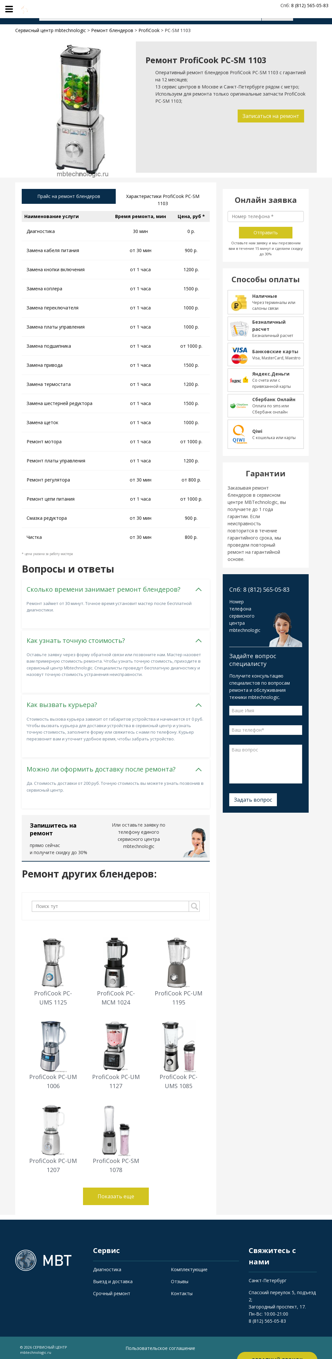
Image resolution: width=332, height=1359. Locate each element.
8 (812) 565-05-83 (267, 1317)
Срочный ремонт (111, 1289)
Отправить (266, 232)
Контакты (182, 1289)
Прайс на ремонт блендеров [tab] (68, 197)
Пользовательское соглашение (160, 1345)
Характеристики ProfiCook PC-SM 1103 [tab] (162, 200)
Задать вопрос (253, 799)
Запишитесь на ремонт (53, 825)
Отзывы (179, 1277)
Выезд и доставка (113, 1277)
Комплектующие (189, 1265)
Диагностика (107, 1265)
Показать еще (116, 1192)
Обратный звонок (277, 1346)
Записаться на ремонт (269, 116)
